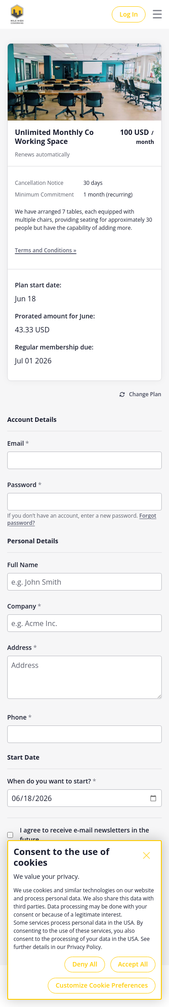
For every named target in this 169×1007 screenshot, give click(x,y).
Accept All (133, 964)
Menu (154, 14)
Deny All (84, 964)
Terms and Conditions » (46, 250)
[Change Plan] (140, 395)
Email (15, 443)
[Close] (146, 855)
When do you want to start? (49, 781)
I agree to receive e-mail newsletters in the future (84, 835)
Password (22, 484)
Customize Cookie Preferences (101, 985)
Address (19, 647)
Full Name (22, 564)
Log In (128, 14)
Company (21, 606)
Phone (17, 717)
